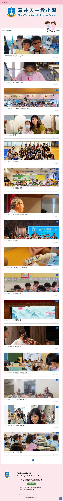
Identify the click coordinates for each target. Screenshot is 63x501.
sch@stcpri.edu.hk (29, 489)
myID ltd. (34, 497)
